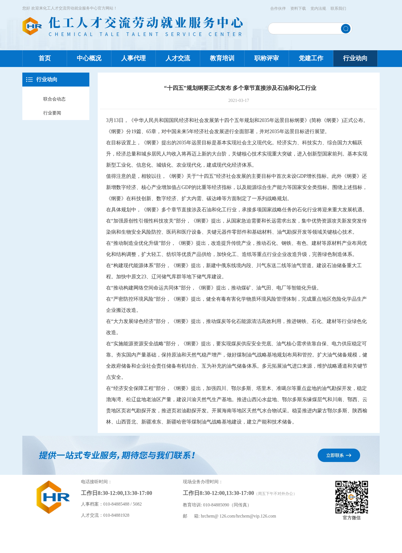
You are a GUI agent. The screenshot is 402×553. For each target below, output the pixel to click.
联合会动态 (54, 99)
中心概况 (89, 58)
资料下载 (298, 8)
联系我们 (338, 8)
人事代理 (133, 58)
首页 (45, 58)
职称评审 (266, 58)
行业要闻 (52, 113)
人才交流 (178, 58)
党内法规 (318, 8)
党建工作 (311, 58)
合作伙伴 (278, 8)
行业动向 (355, 58)
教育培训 (222, 58)
